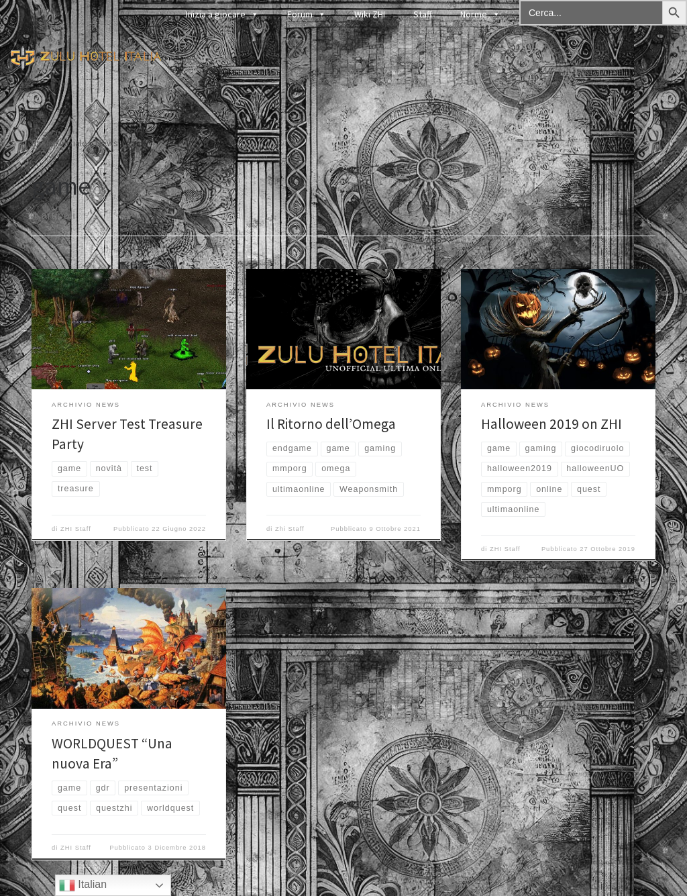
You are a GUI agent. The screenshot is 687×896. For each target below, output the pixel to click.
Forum (306, 14)
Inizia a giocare (222, 14)
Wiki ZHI (369, 14)
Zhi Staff (290, 529)
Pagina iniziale (59, 143)
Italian (83, 885)
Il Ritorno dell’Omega (331, 424)
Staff (422, 14)
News (106, 143)
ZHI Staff (75, 529)
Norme (480, 14)
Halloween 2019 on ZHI (551, 424)
